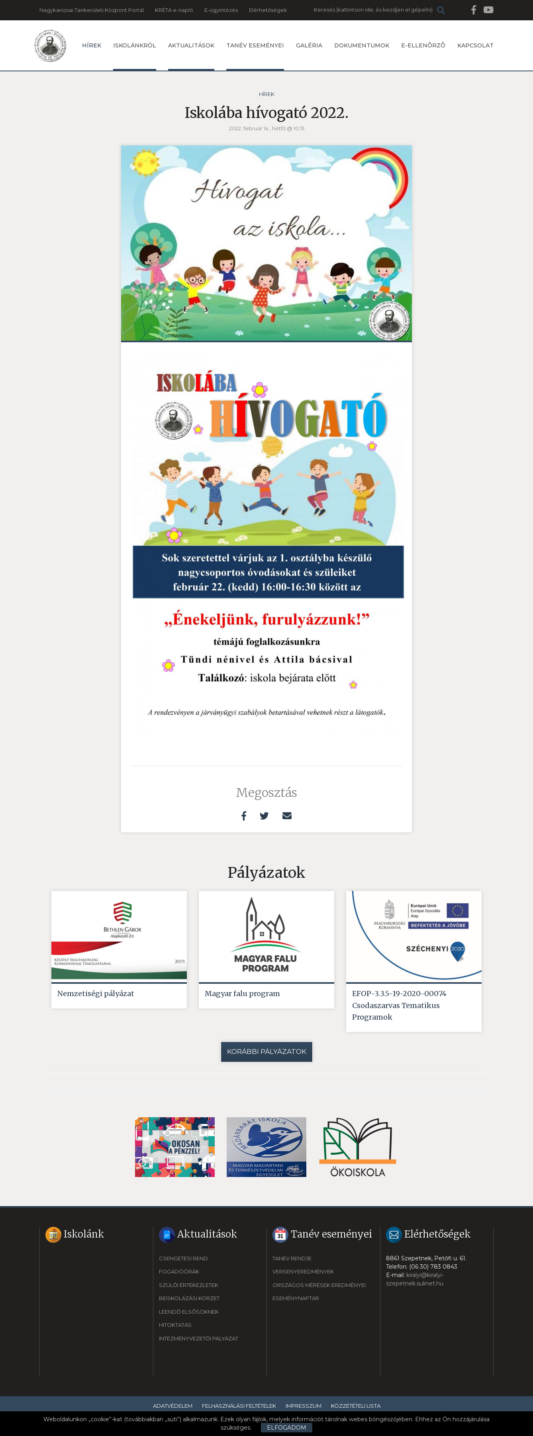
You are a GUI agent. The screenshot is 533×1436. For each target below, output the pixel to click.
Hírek (91, 45)
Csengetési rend (183, 1258)
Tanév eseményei (255, 56)
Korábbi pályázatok (266, 1052)
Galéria (309, 45)
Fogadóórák (179, 1272)
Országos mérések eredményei (319, 1285)
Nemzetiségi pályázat (95, 993)
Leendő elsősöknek (189, 1311)
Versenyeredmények (303, 1272)
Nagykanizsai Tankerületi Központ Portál (91, 10)
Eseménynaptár (295, 1298)
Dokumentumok (361, 45)
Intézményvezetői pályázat (198, 1338)
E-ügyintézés (221, 10)
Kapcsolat (475, 45)
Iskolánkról (134, 56)
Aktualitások (191, 56)
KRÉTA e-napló (174, 10)
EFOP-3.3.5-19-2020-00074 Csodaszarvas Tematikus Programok (399, 1005)
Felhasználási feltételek (239, 1406)
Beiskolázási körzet (189, 1298)
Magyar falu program (242, 993)
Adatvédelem (172, 1406)
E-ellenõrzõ (423, 45)
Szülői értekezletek (188, 1285)
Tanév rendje (292, 1258)
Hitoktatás (175, 1325)
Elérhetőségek (268, 10)
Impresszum (303, 1406)
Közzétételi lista (355, 1406)
